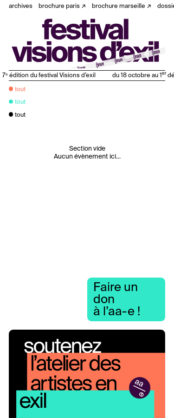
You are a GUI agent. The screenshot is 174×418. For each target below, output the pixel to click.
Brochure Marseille (118, 6)
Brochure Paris (59, 6)
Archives (20, 6)
